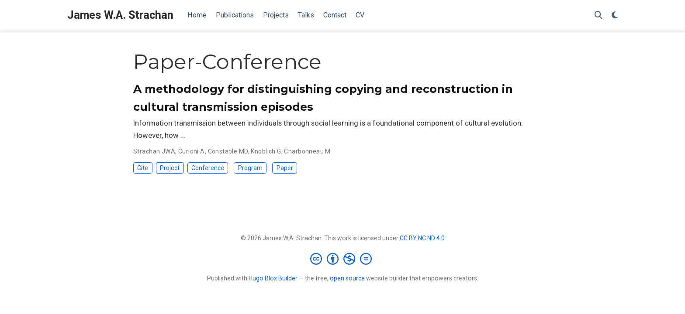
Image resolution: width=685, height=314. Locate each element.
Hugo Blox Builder (273, 278)
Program (250, 167)
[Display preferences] (615, 15)
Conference (207, 167)
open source (347, 278)
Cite (142, 167)
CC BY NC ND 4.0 (422, 238)
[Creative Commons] (342, 258)
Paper (285, 167)
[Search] (598, 15)
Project (170, 167)
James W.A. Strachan (120, 15)
